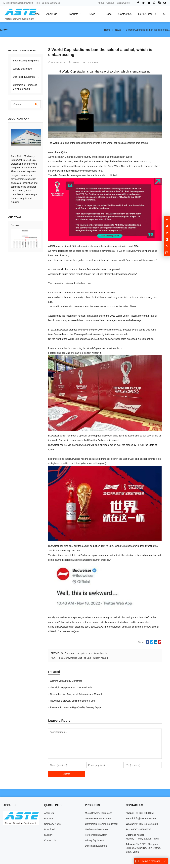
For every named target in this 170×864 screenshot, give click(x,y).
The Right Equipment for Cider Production (128, 681)
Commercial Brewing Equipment (101, 810)
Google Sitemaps (158, 855)
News (4, 30)
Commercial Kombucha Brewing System (25, 87)
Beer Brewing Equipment (26, 60)
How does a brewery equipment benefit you (129, 687)
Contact (110, 2)
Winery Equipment (22, 68)
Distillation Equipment (24, 77)
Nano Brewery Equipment (98, 805)
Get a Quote (123, 2)
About (101, 2)
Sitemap (142, 855)
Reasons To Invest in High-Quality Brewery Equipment (78, 694)
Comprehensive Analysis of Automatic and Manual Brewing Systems (85, 687)
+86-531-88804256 (50, 2)
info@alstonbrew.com (22, 2)
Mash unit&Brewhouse (96, 816)
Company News (52, 810)
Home (36, 14)
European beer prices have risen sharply (86, 653)
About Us (49, 799)
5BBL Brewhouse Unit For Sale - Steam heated (83, 658)
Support (48, 821)
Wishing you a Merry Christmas (66, 681)
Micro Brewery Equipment (98, 799)
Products (48, 805)
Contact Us (50, 827)
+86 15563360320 (148, 810)
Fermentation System (96, 821)
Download (49, 816)
